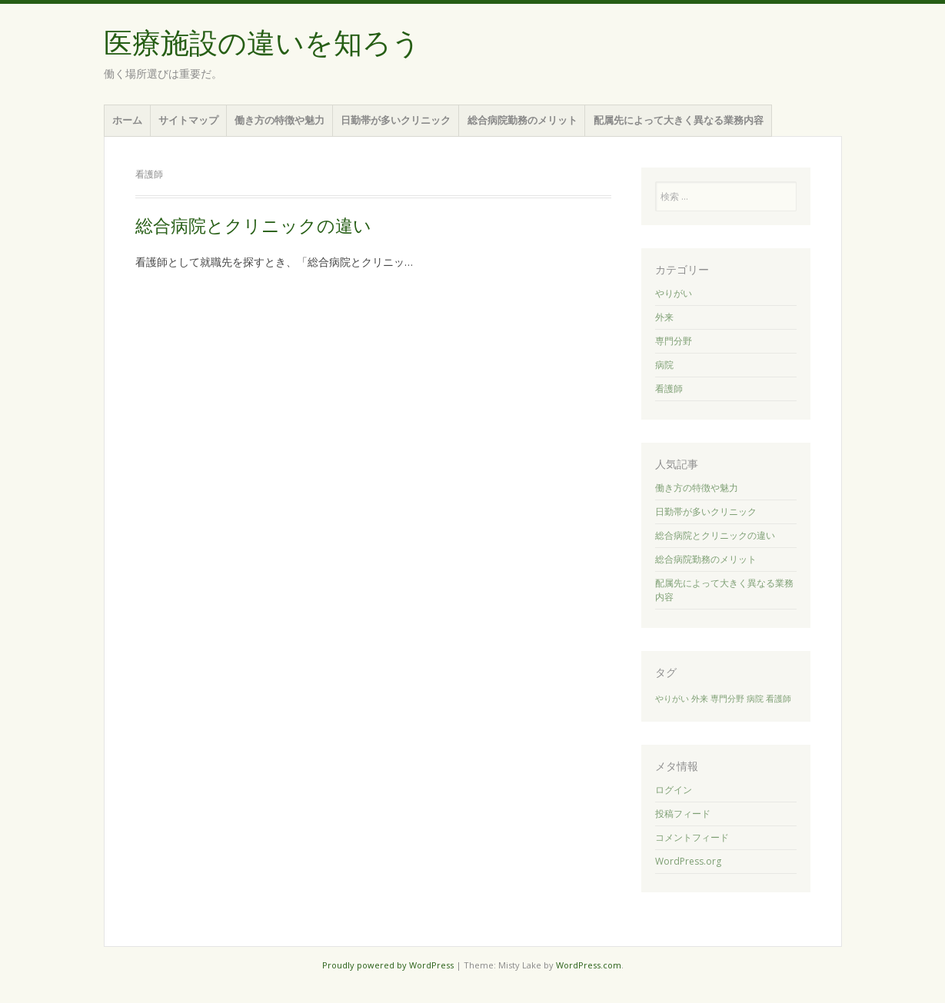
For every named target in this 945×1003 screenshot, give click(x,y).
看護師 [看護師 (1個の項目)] (778, 698)
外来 (664, 317)
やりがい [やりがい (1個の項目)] (672, 698)
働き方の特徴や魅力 (279, 120)
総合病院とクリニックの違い (253, 226)
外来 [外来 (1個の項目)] (699, 698)
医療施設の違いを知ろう (262, 43)
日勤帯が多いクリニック (396, 120)
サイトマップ (188, 120)
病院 (664, 364)
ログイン (673, 789)
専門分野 (673, 340)
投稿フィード (682, 813)
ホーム (127, 120)
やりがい (673, 293)
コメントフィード (692, 837)
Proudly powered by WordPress (388, 965)
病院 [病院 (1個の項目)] (755, 698)
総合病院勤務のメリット (522, 120)
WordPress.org (688, 861)
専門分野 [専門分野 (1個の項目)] (727, 698)
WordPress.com (588, 965)
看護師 (669, 388)
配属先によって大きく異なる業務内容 (679, 120)
